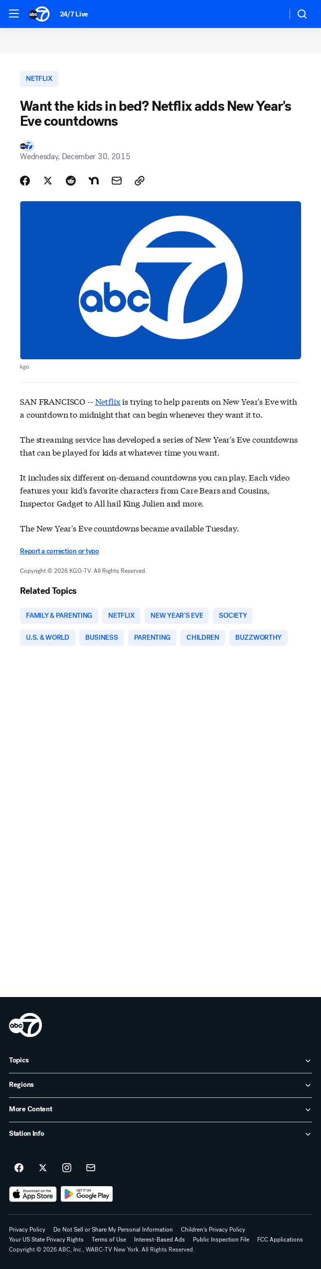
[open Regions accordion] (160, 1085)
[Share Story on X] (47, 180)
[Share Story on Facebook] (24, 180)
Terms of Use (109, 1240)
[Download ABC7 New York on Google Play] (87, 1194)
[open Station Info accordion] (160, 1134)
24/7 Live (74, 14)
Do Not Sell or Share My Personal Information (113, 1230)
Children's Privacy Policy (213, 1230)
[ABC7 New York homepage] (39, 14)
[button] (13, 13)
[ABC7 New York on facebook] (19, 1168)
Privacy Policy (27, 1230)
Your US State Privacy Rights (46, 1240)
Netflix (108, 401)
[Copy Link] (139, 180)
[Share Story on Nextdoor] (93, 180)
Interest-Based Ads (159, 1240)
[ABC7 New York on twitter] (43, 1168)
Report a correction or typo (59, 551)
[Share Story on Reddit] (70, 180)
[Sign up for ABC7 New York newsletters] (91, 1168)
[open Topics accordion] (160, 1061)
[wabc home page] (25, 1025)
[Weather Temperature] (271, 14)
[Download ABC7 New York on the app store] (33, 1194)
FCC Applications (280, 1240)
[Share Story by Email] (116, 180)
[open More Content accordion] (160, 1110)
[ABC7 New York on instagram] (67, 1168)
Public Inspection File (221, 1240)
